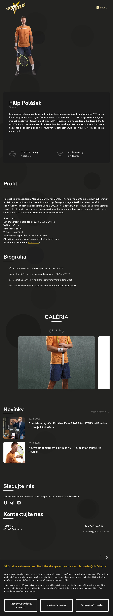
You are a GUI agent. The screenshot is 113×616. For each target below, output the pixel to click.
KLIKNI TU (33, 242)
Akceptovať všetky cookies (21, 605)
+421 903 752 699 (93, 525)
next (63, 331)
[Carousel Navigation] (56, 331)
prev (49, 331)
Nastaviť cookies (56, 605)
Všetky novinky (98, 411)
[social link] (5, 503)
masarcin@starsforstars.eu (96, 531)
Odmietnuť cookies (92, 605)
